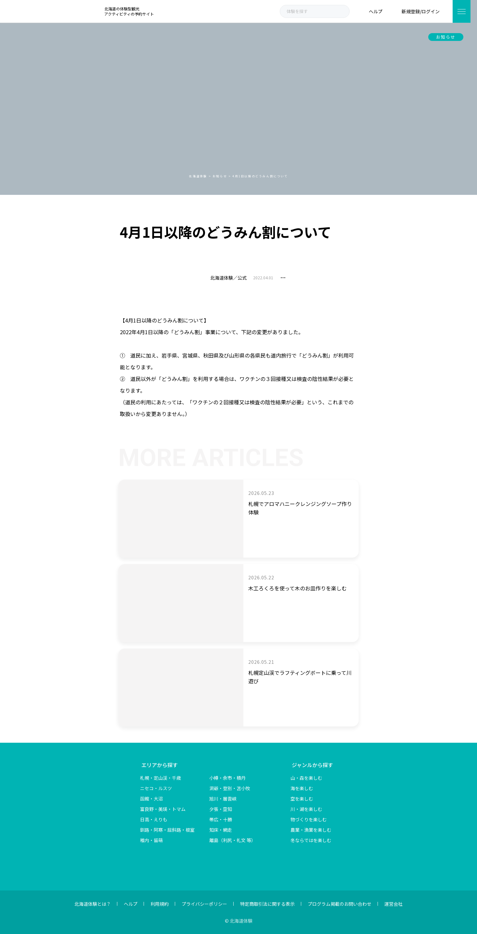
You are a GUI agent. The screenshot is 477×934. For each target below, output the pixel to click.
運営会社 (393, 904)
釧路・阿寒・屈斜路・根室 (167, 830)
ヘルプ (130, 904)
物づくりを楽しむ (308, 819)
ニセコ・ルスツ (156, 788)
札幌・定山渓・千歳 (160, 778)
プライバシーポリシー (204, 904)
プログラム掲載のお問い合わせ (339, 904)
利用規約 (159, 904)
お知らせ (446, 37)
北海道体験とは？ (92, 904)
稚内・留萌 (151, 840)
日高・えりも (153, 819)
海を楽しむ (301, 788)
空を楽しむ (301, 798)
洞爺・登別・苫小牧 (229, 788)
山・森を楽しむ (306, 778)
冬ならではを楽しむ (310, 840)
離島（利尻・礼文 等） (232, 840)
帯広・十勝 (220, 819)
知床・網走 (220, 830)
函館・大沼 (151, 798)
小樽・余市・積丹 (227, 778)
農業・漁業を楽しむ (310, 830)
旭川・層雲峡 (223, 798)
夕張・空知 (220, 809)
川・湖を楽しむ (306, 809)
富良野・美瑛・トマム (163, 809)
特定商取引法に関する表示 (267, 904)
